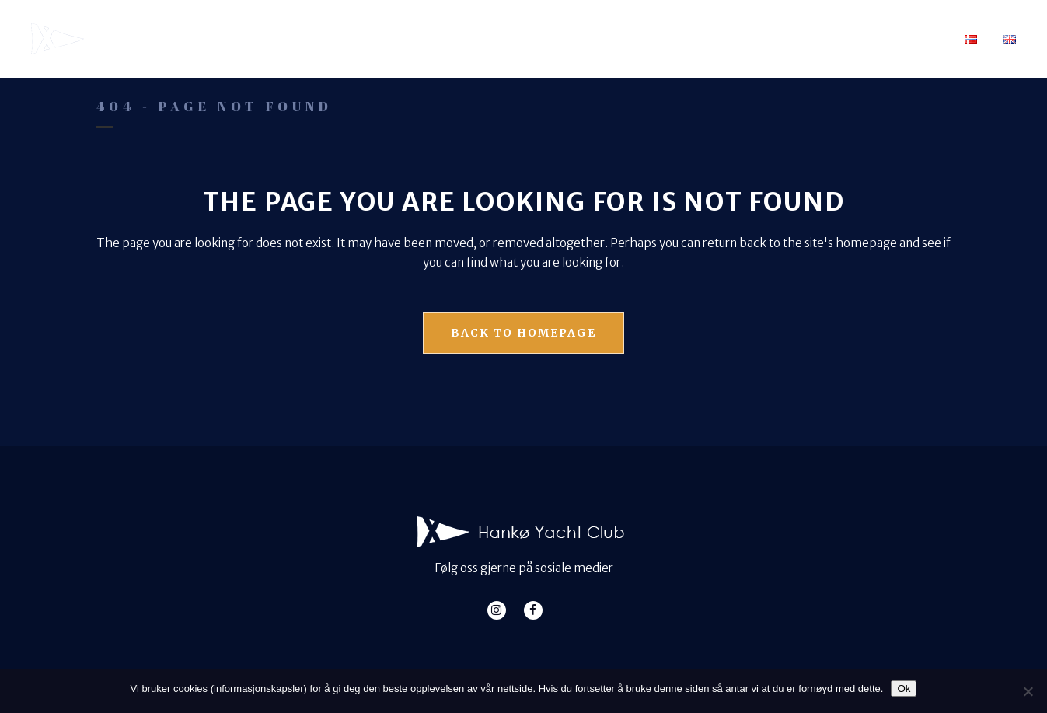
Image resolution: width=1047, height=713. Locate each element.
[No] (1027, 691)
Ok (903, 688)
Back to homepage (523, 333)
